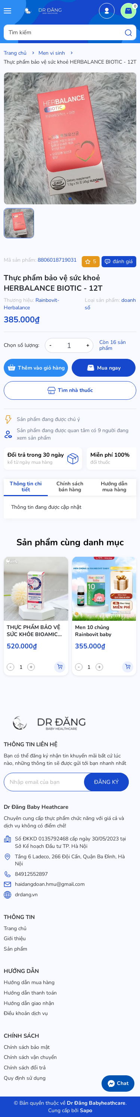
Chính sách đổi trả (25, 1067)
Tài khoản (106, 11)
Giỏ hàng (130, 8)
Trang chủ (15, 53)
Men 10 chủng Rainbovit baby (93, 631)
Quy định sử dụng (25, 1078)
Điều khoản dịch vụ (26, 1013)
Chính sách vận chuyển (30, 1057)
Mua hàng (59, 667)
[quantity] (20, 667)
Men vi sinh (51, 53)
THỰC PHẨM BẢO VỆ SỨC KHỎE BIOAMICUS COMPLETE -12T (36, 631)
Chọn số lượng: (21, 345)
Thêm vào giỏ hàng (41, 367)
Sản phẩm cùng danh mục (70, 542)
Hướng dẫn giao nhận (29, 1003)
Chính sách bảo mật (27, 1047)
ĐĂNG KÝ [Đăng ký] (106, 782)
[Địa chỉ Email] (66, 782)
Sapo (85, 1110)
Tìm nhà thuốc (75, 390)
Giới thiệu (15, 938)
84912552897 (31, 874)
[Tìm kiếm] (128, 32)
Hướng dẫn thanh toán (30, 992)
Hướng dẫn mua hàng (29, 982)
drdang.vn (26, 894)
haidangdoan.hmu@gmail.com (50, 884)
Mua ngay (109, 367)
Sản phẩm (15, 948)
